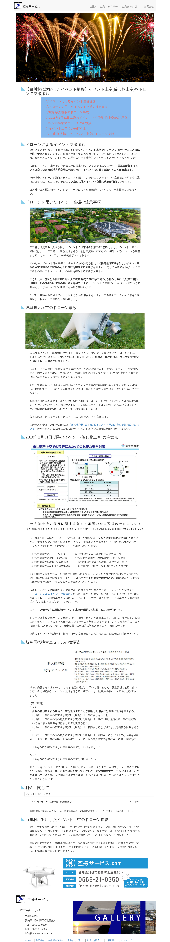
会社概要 (110, 940)
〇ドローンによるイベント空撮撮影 (71, 101)
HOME (28, 940)
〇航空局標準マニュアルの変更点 (69, 123)
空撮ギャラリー (109, 6)
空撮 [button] (93, 6)
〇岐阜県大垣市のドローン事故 (67, 112)
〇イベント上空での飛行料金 (66, 128)
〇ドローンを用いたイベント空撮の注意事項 (77, 106)
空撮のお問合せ (94, 940)
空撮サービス (31, 6)
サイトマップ (125, 940)
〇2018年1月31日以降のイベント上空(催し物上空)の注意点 (86, 117)
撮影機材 (40, 940)
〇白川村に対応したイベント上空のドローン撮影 (80, 134)
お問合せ (149, 6)
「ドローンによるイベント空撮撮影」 (51, 593)
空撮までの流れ (131, 6)
